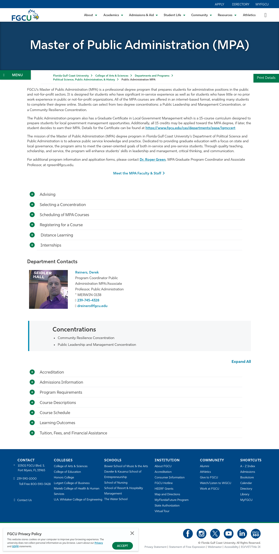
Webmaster (215, 547)
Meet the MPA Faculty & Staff (137, 173)
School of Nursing (115, 483)
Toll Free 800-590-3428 (35, 484)
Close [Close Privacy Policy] (132, 533)
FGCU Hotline (164, 483)
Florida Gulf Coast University (71, 75)
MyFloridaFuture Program (172, 500)
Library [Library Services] (244, 494)
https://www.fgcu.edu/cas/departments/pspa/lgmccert (190, 128)
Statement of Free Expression (187, 547)
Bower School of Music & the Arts (126, 466)
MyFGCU (262, 4)
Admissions (247, 472)
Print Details (266, 78)
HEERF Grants (164, 489)
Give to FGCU (209, 477)
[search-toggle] (265, 15)
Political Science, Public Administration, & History (84, 79)
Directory (240, 4)
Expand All (241, 362)
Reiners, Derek (87, 272)
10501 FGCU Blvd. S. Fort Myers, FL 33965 (31, 468)
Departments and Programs (152, 75)
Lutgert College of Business (72, 483)
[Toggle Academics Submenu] (113, 15)
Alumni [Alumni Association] (204, 466)
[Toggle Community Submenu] (201, 15)
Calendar (246, 483)
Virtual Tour (162, 511)
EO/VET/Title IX (251, 547)
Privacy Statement (156, 547)
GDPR (15, 546)
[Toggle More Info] (32, 194)
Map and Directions (167, 494)
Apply (219, 4)
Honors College (64, 477)
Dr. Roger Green (153, 160)
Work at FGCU (209, 489)
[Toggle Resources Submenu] (227, 15)
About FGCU (163, 466)
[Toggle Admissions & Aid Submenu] (143, 15)
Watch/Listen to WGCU (215, 483)
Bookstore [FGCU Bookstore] (247, 477)
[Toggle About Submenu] (91, 15)
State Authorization (167, 505)
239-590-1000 (27, 478)
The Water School (115, 499)
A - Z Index (247, 466)
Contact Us (24, 500)
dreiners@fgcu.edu (92, 306)
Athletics (249, 15)
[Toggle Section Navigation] (15, 75)
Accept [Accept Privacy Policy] (122, 546)
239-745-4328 (88, 300)
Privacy (99, 543)
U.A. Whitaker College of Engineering (78, 499)
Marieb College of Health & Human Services (76, 491)
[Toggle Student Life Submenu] (174, 15)
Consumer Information (170, 477)
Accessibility (231, 547)
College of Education (67, 472)
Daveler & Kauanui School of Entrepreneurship (122, 474)
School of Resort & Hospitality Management (123, 491)
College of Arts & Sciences (111, 75)
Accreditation (163, 472)
